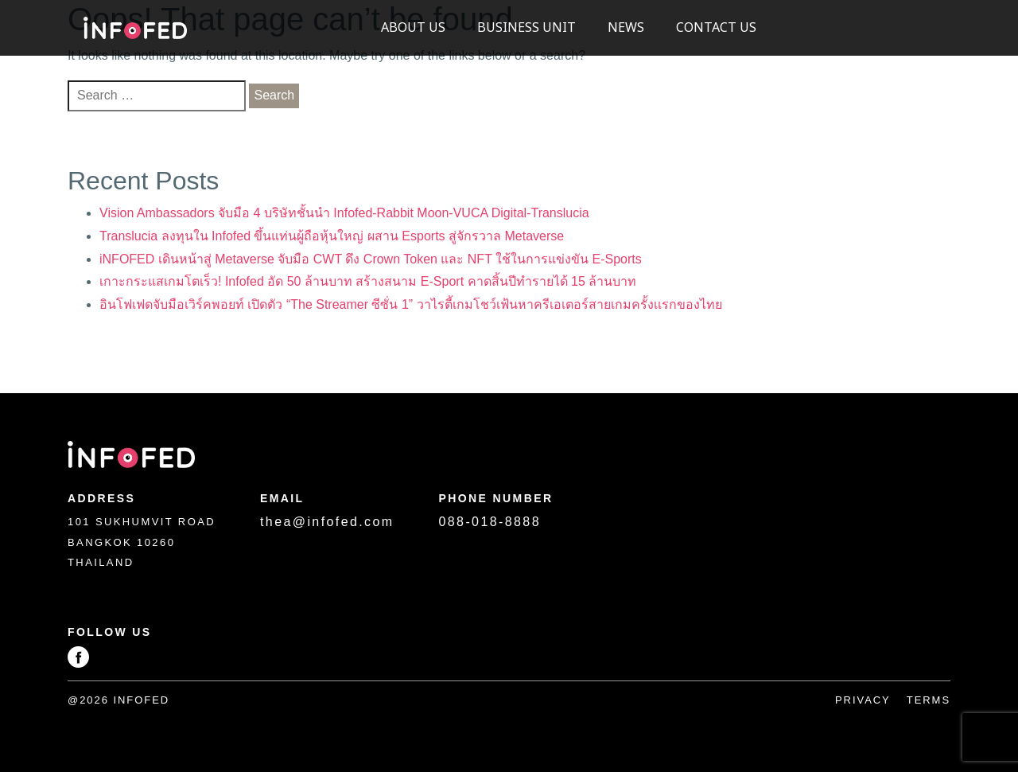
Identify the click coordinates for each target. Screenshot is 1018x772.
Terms (928, 700)
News (626, 27)
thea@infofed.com (327, 521)
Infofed (135, 28)
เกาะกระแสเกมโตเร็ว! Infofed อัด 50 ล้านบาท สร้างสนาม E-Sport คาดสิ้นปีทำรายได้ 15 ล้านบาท (367, 281)
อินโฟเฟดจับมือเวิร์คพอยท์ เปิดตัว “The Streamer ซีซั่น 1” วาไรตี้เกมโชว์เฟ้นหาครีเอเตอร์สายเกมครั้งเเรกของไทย (410, 304)
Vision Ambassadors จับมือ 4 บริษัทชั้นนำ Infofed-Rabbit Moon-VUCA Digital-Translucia (344, 213)
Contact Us (716, 27)
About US (413, 27)
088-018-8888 (490, 521)
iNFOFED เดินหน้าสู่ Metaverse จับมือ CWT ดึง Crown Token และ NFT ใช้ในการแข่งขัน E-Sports (370, 259)
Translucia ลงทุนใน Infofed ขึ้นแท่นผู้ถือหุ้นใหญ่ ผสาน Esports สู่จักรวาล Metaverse (331, 236)
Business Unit (526, 27)
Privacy (863, 700)
